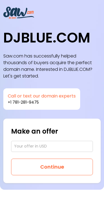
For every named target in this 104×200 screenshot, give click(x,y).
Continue (52, 166)
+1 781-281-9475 (23, 102)
